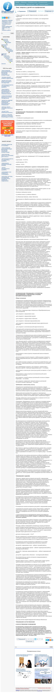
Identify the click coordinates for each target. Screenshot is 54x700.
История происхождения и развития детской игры (42, 670)
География (8, 42)
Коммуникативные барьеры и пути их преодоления (6, 97)
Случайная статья (6, 22)
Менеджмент (10, 50)
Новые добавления (7, 26)
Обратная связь (6, 27)
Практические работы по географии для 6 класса (7, 155)
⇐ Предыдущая (32, 11)
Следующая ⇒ (49, 11)
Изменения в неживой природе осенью (6, 164)
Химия (11, 61)
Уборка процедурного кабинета (5, 168)
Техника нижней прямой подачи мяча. (7, 78)
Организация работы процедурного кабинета (7, 86)
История (4, 45)
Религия (4, 54)
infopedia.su (18, 690)
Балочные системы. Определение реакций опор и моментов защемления (7, 178)
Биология (6, 40)
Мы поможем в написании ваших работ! (7, 135)
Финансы (11, 60)
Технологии (7, 57)
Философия (10, 59)
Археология (5, 39)
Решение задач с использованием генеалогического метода (23, 670)
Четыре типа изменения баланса (6, 112)
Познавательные (42, 2)
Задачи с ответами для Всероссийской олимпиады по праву (7, 116)
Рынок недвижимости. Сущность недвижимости (42, 655)
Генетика (7, 41)
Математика (9, 49)
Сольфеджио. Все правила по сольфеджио (6, 173)
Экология (3, 63)
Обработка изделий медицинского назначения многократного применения (6, 102)
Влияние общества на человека (6, 145)
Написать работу (6, 30)
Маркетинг (7, 48)
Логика (5, 47)
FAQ (3, 29)
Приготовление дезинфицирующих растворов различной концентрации (6, 73)
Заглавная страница (7, 20)
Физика (7, 58)
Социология (6, 55)
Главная (17, 2)
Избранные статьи (6, 21)
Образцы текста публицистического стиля (7, 108)
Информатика (4, 44)
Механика (11, 51)
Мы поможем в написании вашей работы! (22, 688)
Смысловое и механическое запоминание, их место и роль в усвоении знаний (6, 91)
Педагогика (4, 53)
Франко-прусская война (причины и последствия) (6, 81)
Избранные (24, 2)
